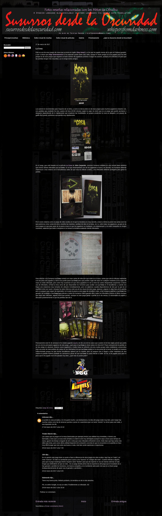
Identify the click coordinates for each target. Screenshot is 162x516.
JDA (43, 454)
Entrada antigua (118, 501)
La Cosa (69, 165)
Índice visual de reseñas (43, 38)
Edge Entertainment (56, 54)
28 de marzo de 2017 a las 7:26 (52, 448)
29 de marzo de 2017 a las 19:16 (53, 487)
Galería (81, 38)
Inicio (83, 501)
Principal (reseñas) (11, 38)
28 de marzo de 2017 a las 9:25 (52, 471)
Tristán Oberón (47, 434)
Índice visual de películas (65, 38)
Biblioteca (26, 38)
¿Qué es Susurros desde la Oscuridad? (117, 38)
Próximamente (94, 38)
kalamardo (46, 478)
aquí (75, 343)
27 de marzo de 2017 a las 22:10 (53, 427)
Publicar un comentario (47, 492)
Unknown (45, 417)
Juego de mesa (47, 408)
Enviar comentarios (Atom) (54, 506)
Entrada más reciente (46, 501)
